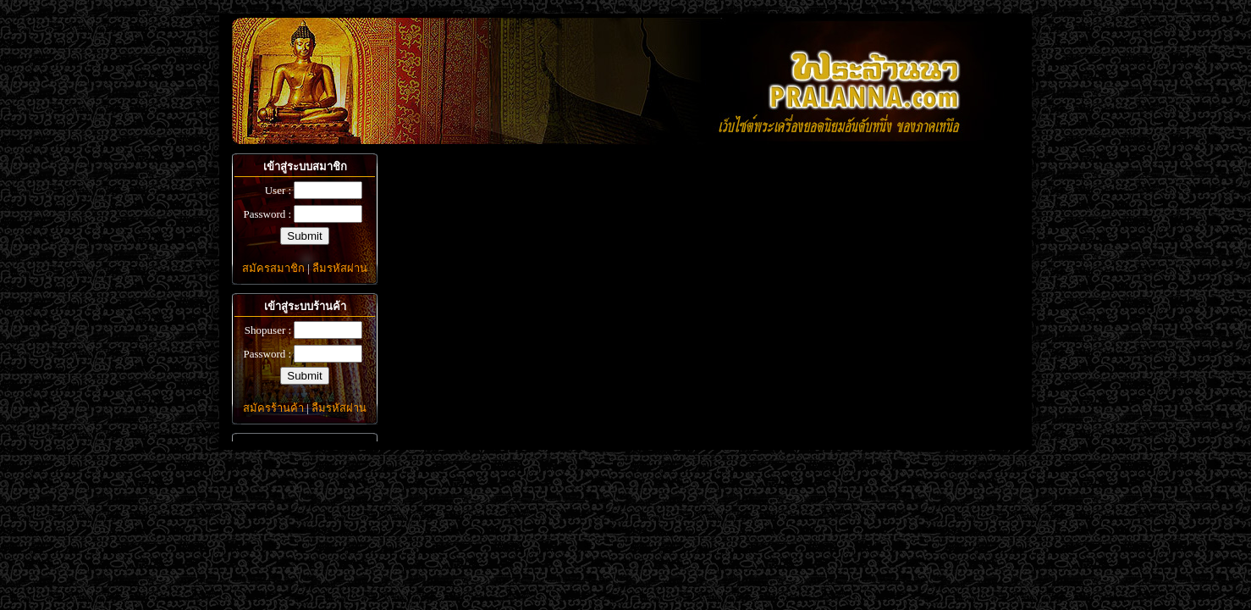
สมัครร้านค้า (273, 408)
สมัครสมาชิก (273, 268)
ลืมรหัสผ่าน (339, 268)
